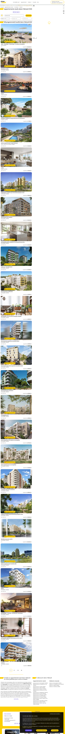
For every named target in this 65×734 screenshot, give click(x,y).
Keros (2, 93)
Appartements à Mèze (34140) (39, 701)
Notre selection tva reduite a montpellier (10, 440)
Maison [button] (29, 2)
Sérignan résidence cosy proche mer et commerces (13, 118)
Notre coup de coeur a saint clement (9, 143)
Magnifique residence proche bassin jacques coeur (12, 192)
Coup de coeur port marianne (8, 489)
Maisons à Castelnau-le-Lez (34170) (56, 684)
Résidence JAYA (4, 69)
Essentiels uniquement (41, 730)
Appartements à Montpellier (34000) (40, 683)
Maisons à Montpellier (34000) (55, 683)
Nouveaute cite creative (6, 217)
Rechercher (28, 15)
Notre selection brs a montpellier (8, 464)
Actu (38, 2)
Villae (2, 168)
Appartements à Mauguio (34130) (40, 694)
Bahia (2, 588)
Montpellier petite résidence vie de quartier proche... (13, 242)
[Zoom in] (63, 6)
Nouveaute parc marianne (7, 390)
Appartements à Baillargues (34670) (40, 692)
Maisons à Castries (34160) (54, 686)
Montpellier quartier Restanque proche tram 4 (11, 638)
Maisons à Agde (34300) (54, 685)
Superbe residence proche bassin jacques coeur (12, 514)
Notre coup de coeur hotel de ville (8, 564)
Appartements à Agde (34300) (39, 686)
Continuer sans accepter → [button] (55, 713)
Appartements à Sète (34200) (39, 687)
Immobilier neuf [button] (16, 2)
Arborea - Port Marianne (6, 267)
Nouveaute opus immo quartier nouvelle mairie (12, 366)
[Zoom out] (63, 7)
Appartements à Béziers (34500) (39, 689)
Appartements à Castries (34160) (39, 697)
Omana (3, 662)
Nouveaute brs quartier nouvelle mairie (10, 341)
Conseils (34, 2)
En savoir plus (28, 730)
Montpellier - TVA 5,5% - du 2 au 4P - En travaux (12, 613)
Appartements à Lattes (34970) (39, 693)
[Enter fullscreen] (63, 11)
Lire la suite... (16, 698)
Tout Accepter (55, 730)
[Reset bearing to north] (63, 9)
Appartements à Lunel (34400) (39, 696)
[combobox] (5, 19)
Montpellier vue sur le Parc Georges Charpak (11, 316)
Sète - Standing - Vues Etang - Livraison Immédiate (13, 44)
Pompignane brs (5, 415)
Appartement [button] (24, 2)
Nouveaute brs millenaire (7, 291)
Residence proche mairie (6, 539)
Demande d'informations (10, 41)
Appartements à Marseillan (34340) (40, 700)
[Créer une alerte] (16, 12)
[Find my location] (63, 13)
